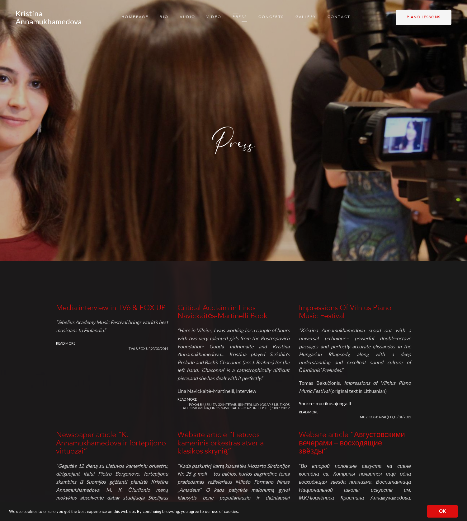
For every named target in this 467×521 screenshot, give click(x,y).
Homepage (135, 17)
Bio (164, 17)
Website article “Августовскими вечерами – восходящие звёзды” (352, 443)
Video (213, 17)
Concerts (271, 17)
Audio (187, 17)
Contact (339, 17)
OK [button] (442, 511)
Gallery (305, 17)
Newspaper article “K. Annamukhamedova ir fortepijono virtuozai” (111, 443)
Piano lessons (424, 17)
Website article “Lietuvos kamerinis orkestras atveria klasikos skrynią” (220, 443)
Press (240, 17)
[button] (240, 512)
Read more (65, 343)
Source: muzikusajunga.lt (325, 403)
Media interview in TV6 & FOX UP (111, 308)
